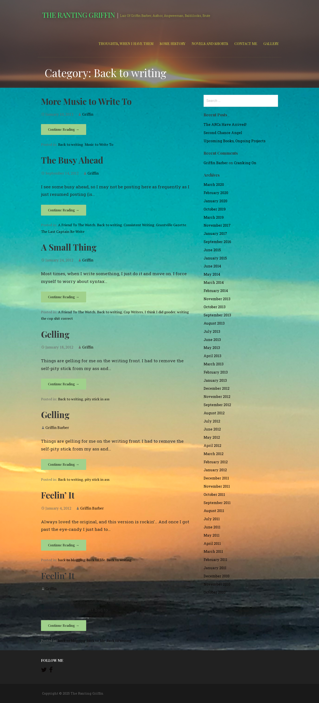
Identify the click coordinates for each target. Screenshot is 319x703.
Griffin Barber (57, 427)
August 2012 (214, 413)
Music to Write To (99, 144)
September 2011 (217, 502)
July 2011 (212, 518)
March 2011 (213, 551)
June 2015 (212, 249)
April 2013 (212, 355)
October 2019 (215, 209)
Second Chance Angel (223, 132)
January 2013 (215, 380)
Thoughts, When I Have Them (126, 43)
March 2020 (214, 184)
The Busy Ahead (72, 160)
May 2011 (212, 535)
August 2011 (214, 510)
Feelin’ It (58, 495)
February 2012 (216, 462)
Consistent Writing (139, 224)
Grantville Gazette (171, 224)
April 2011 (212, 543)
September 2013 (217, 315)
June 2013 (212, 339)
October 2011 (214, 494)
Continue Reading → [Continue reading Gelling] (63, 384)
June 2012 (212, 429)
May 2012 (212, 437)
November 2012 (217, 396)
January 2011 (215, 567)
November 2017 (217, 225)
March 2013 (214, 364)
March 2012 (214, 453)
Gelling (55, 334)
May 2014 (212, 274)
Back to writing (70, 144)
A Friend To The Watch (76, 224)
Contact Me (245, 43)
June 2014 (212, 266)
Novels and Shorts (210, 43)
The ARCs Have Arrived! (225, 124)
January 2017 (215, 233)
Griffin (87, 114)
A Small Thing (69, 247)
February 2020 (216, 192)
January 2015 (215, 258)
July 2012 (212, 421)
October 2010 (215, 592)
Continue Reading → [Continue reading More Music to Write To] (63, 129)
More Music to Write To (86, 101)
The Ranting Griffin (78, 14)
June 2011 (212, 527)
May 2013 (212, 347)
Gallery (271, 43)
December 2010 (217, 576)
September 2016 (217, 241)
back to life (96, 559)
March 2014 (214, 282)
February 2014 (216, 290)
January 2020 (215, 201)
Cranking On (245, 162)
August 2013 (214, 323)
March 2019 (214, 217)
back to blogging (71, 559)
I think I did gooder (160, 312)
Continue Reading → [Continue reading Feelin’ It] (63, 545)
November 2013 (217, 298)
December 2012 (217, 388)
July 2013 (212, 331)
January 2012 (215, 469)
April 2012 (212, 445)
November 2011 (217, 486)
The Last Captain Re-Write (62, 231)
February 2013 (216, 372)
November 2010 (217, 584)
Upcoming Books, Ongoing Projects (234, 140)
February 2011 (215, 559)
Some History (172, 43)
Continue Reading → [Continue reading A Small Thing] (63, 297)
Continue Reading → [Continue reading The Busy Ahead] (63, 210)
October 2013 (215, 306)
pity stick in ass (97, 399)
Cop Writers (133, 312)
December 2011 (216, 478)
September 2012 (217, 404)
